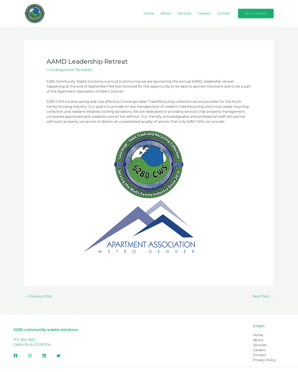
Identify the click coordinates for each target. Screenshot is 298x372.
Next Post (263, 296)
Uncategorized (60, 70)
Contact (223, 13)
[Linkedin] (44, 356)
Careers (204, 13)
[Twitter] (58, 356)
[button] (256, 13)
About (165, 13)
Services (184, 13)
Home (149, 13)
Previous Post (38, 296)
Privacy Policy (264, 360)
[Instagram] (30, 356)
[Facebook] (15, 356)
